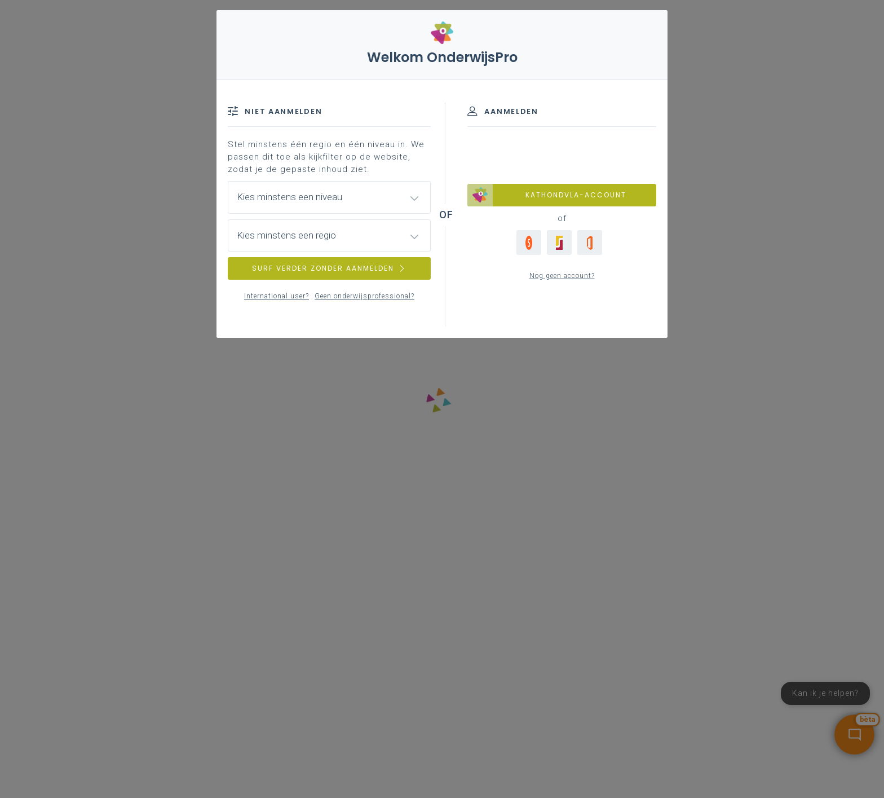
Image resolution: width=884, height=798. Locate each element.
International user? (276, 296)
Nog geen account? (562, 276)
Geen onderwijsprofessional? (364, 296)
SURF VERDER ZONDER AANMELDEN (329, 268)
